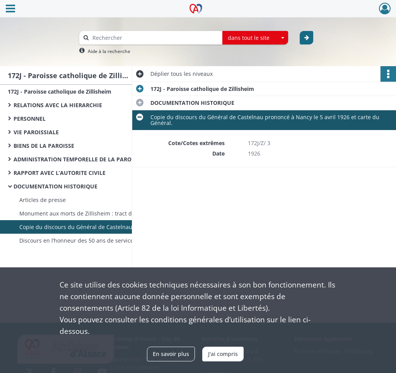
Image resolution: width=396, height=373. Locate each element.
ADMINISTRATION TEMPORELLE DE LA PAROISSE (78, 159)
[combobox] (255, 38)
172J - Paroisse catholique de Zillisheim (59, 91)
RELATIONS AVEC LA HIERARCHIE (58, 105)
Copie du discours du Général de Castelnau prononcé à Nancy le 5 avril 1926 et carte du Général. (96, 227)
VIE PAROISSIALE (36, 132)
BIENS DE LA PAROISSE (44, 145)
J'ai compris (223, 354)
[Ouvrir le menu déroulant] (10, 9)
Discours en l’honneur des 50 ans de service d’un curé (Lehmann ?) (96, 240)
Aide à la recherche (109, 51)
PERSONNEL (30, 118)
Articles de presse (42, 200)
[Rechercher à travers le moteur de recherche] (154, 38)
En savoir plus (171, 354)
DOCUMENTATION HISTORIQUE (55, 186)
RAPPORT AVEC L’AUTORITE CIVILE (60, 172)
